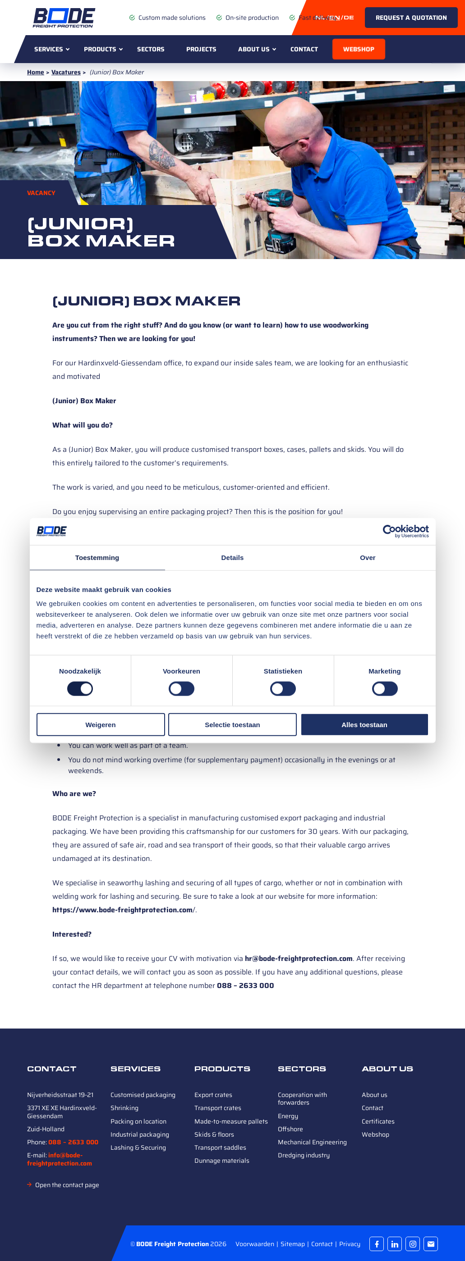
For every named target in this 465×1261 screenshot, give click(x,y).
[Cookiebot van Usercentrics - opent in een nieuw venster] (389, 531)
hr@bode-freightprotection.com (299, 958)
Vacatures (66, 72)
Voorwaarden (255, 1244)
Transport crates (217, 1108)
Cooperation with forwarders (302, 1098)
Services (48, 49)
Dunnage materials (221, 1160)
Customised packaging (142, 1095)
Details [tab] (232, 557)
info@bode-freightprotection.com (59, 1159)
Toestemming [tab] (97, 557)
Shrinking (124, 1108)
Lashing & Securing (138, 1147)
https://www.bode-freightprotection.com (122, 909)
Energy (288, 1116)
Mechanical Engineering (312, 1142)
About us (254, 49)
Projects (201, 49)
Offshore (290, 1129)
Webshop (358, 49)
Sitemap (293, 1244)
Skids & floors (214, 1134)
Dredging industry (304, 1155)
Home (35, 72)
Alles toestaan (364, 724)
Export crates (213, 1095)
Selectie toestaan (232, 724)
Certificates (378, 1121)
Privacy (349, 1244)
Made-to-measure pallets (231, 1121)
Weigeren (100, 724)
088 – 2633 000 (245, 985)
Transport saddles (220, 1147)
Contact (304, 49)
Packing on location (138, 1121)
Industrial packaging (139, 1134)
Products (100, 49)
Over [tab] (368, 557)
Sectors (151, 49)
